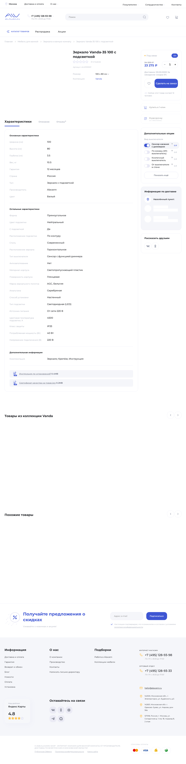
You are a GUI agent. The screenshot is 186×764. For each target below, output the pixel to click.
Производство (57, 662)
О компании (56, 657)
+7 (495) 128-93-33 (158, 671)
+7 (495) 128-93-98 (158, 655)
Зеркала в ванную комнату (57, 41)
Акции (62, 31)
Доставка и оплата (34, 4)
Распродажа (42, 31)
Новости (9, 677)
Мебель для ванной (28, 41)
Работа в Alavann (103, 657)
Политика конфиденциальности (69, 751)
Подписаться (157, 616)
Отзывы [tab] (61, 121)
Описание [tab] (44, 121)
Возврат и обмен (13, 667)
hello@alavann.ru (153, 688)
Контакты (176, 4)
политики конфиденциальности (128, 627)
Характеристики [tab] (18, 121)
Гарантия (9, 662)
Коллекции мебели (104, 662)
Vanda (98, 79)
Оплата (8, 682)
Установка (10, 687)
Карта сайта (92, 751)
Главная (9, 41)
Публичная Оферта (43, 751)
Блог (7, 672)
